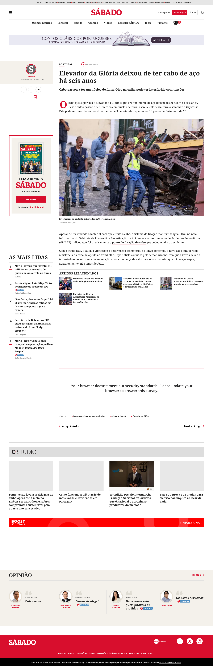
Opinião (93, 22)
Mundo (78, 22)
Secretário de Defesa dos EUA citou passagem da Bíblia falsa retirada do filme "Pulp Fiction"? (33, 325)
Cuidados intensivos (82, 597)
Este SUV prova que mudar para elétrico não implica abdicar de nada (181, 498)
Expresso (192, 107)
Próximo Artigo (192, 426)
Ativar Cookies (147, 653)
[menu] (10, 12)
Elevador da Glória (141, 416)
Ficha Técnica (82, 653)
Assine (180, 12)
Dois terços (33, 601)
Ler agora (31, 199)
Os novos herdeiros (190, 598)
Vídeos (108, 22)
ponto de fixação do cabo (129, 242)
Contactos (134, 653)
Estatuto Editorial (66, 653)
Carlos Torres (166, 605)
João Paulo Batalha (16, 606)
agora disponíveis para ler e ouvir (106, 40)
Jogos (148, 22)
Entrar (193, 12)
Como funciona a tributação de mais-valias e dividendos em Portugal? (80, 498)
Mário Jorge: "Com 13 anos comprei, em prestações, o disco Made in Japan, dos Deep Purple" (34, 346)
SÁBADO (31, 76)
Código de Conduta (118, 653)
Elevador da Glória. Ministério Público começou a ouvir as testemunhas (188, 281)
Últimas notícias (42, 22)
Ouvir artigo (90, 64)
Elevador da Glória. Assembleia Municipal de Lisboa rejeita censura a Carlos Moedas (86, 298)
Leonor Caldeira (116, 606)
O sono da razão (31, 597)
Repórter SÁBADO (128, 22)
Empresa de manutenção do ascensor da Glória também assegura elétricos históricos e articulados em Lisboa (138, 282)
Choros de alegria (87, 601)
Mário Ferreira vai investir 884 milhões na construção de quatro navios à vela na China (33, 269)
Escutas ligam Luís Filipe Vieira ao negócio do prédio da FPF (34, 284)
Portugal (63, 22)
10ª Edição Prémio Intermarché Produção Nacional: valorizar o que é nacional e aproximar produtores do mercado (130, 500)
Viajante (162, 22)
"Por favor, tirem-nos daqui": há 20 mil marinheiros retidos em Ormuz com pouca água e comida (34, 305)
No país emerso (131, 597)
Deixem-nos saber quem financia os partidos (138, 604)
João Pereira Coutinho (65, 606)
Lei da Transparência (99, 653)
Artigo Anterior (70, 426)
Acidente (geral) (118, 416)
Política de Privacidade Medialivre (170, 663)
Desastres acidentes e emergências (89, 416)
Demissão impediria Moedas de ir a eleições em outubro (88, 280)
